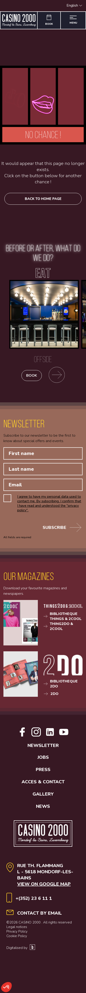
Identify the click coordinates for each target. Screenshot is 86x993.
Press (43, 770)
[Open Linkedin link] (50, 735)
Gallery (43, 794)
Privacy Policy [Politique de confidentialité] (17, 931)
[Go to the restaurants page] (57, 375)
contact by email (39, 913)
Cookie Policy (16, 936)
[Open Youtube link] (63, 735)
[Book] (49, 20)
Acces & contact (43, 782)
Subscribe (62, 527)
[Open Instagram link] (36, 735)
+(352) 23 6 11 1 (34, 898)
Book (31, 375)
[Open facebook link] (22, 735)
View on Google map (44, 884)
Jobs (43, 757)
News (43, 806)
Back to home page (43, 199)
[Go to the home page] (19, 20)
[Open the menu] (73, 20)
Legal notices (16, 927)
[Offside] (43, 323)
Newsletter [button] (43, 745)
